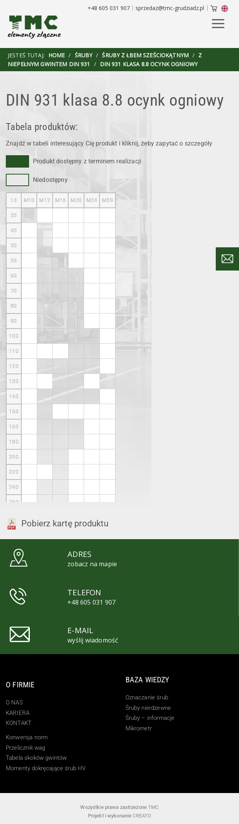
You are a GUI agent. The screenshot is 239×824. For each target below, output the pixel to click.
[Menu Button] (218, 24)
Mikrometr (139, 728)
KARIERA (17, 712)
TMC (153, 807)
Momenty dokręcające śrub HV (46, 768)
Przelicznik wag (25, 747)
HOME (56, 55)
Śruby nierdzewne (148, 707)
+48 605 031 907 (109, 8)
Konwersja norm (27, 737)
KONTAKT (18, 723)
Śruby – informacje (150, 717)
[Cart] (213, 9)
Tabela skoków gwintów (36, 757)
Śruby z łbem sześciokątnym (145, 55)
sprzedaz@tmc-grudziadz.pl (170, 8)
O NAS (14, 702)
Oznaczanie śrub (147, 697)
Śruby (84, 55)
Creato (141, 816)
